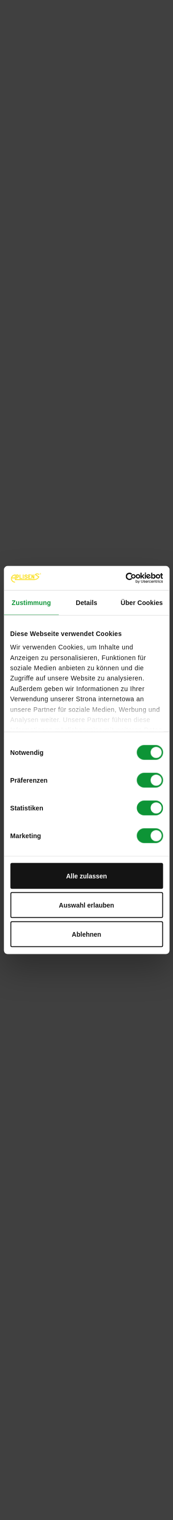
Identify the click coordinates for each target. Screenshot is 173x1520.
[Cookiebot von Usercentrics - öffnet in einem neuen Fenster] (123, 578)
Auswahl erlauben (86, 904)
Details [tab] (86, 602)
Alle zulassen (86, 875)
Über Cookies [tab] (141, 602)
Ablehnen (86, 934)
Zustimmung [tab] (31, 602)
